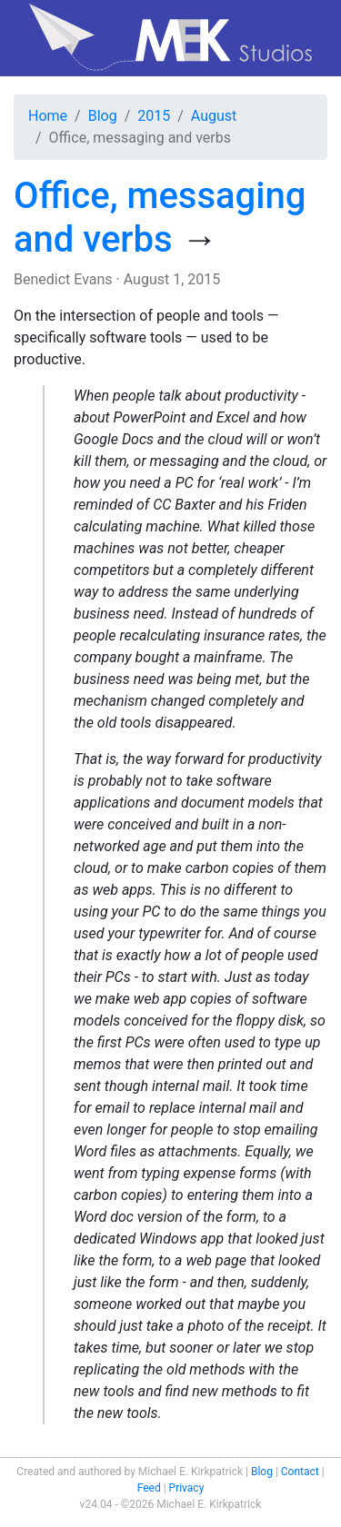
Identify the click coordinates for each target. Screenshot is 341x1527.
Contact (300, 1471)
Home (47, 115)
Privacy (187, 1488)
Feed (149, 1488)
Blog (102, 115)
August (213, 115)
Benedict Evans (63, 279)
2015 (153, 115)
